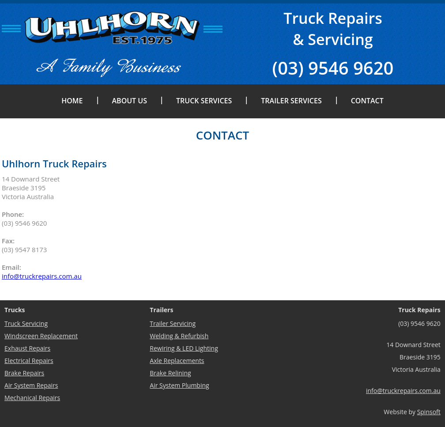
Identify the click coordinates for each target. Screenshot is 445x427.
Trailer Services (291, 101)
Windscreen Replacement (41, 336)
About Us (129, 101)
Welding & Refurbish (179, 336)
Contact (367, 101)
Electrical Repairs (28, 360)
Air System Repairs (31, 385)
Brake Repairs (24, 373)
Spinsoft (429, 412)
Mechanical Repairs (32, 397)
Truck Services (204, 101)
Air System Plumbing (179, 385)
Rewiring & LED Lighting (184, 348)
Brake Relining (170, 373)
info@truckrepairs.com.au (42, 276)
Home (72, 101)
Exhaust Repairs (27, 348)
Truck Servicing (26, 323)
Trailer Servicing (173, 323)
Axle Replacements (177, 360)
